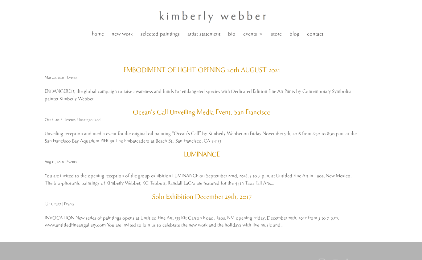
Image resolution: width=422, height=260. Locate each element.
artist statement (203, 34)
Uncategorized (88, 119)
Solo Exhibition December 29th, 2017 (202, 197)
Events (72, 77)
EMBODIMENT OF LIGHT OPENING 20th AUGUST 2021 (202, 70)
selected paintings (160, 34)
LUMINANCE (202, 154)
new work (122, 34)
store (276, 34)
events (250, 34)
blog (294, 34)
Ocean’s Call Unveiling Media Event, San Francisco (202, 112)
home (98, 34)
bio (232, 34)
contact (315, 34)
